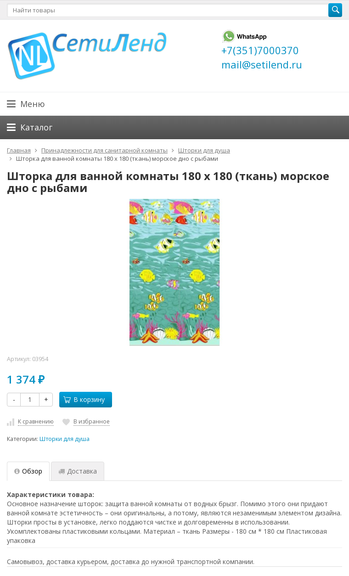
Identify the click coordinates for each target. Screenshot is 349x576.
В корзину (84, 399)
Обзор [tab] (28, 471)
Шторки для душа (64, 439)
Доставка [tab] (77, 471)
